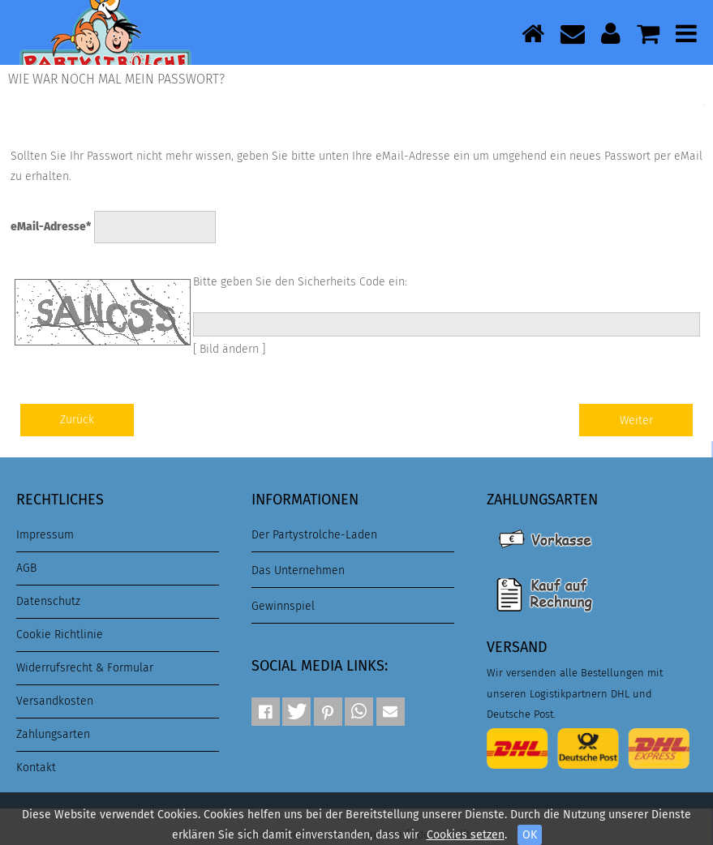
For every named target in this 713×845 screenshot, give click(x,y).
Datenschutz (48, 601)
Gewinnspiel (283, 606)
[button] (265, 711)
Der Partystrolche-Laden (314, 535)
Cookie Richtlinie (59, 634)
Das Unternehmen (298, 570)
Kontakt (36, 767)
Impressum (45, 535)
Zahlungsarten (53, 734)
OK (529, 835)
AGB (26, 568)
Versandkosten (54, 701)
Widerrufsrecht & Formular (84, 668)
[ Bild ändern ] (229, 349)
